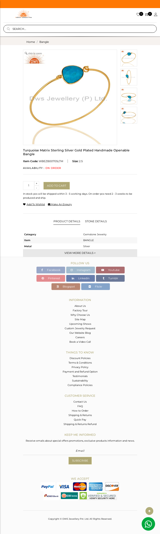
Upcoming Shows (80, 323)
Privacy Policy (80, 367)
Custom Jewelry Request (80, 328)
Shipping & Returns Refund (80, 424)
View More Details (80, 253)
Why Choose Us (80, 314)
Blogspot (66, 286)
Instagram (80, 270)
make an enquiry (60, 204)
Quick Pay (80, 419)
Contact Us (80, 401)
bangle (44, 42)
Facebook (50, 270)
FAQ (80, 406)
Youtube (110, 270)
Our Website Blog (80, 332)
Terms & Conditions (80, 362)
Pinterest (51, 278)
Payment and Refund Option (80, 371)
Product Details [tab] (66, 221)
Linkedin (81, 278)
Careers (80, 337)
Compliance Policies (80, 385)
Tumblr (110, 278)
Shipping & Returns (80, 415)
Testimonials (80, 376)
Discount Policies (80, 358)
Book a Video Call (80, 341)
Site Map (80, 319)
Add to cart (56, 185)
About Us (80, 305)
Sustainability (80, 380)
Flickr (95, 286)
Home (30, 42)
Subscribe (80, 460)
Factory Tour (80, 310)
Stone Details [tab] (96, 221)
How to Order (80, 410)
